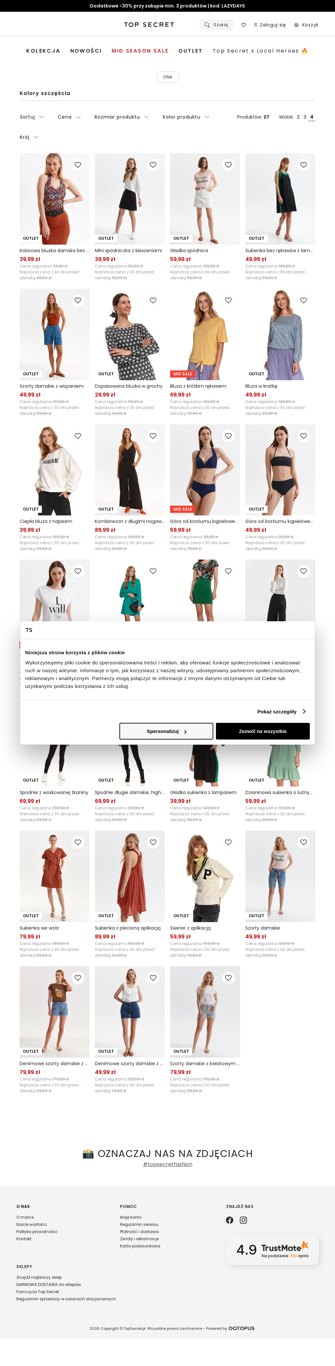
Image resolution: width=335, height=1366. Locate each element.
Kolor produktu (186, 118)
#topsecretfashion (167, 1166)
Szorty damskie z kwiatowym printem (205, 1065)
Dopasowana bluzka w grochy (129, 387)
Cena (69, 118)
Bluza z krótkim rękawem (198, 387)
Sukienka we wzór (39, 929)
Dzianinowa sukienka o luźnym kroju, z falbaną (280, 793)
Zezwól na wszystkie (263, 731)
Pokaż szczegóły (277, 711)
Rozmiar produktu (122, 118)
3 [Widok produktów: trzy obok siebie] (305, 118)
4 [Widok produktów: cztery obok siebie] (311, 118)
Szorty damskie (262, 929)
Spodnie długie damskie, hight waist (130, 793)
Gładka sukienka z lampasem (203, 793)
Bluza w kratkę (261, 387)
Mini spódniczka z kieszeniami (128, 252)
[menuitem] (43, 51)
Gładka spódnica (189, 252)
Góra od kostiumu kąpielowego (205, 522)
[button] (61, 1227)
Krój (29, 138)
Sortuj (32, 118)
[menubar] (167, 51)
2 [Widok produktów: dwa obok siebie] (298, 118)
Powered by (231, 1355)
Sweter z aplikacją (190, 929)
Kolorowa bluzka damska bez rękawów (55, 252)
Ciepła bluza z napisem (46, 522)
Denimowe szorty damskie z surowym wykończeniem (130, 1065)
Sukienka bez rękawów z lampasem (280, 252)
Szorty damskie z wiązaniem (52, 387)
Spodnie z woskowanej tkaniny (54, 793)
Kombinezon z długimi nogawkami (130, 522)
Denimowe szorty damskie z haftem (55, 1065)
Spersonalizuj (167, 731)
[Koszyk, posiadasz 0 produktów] (306, 24)
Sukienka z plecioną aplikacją (128, 929)
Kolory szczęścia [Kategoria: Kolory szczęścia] (45, 94)
